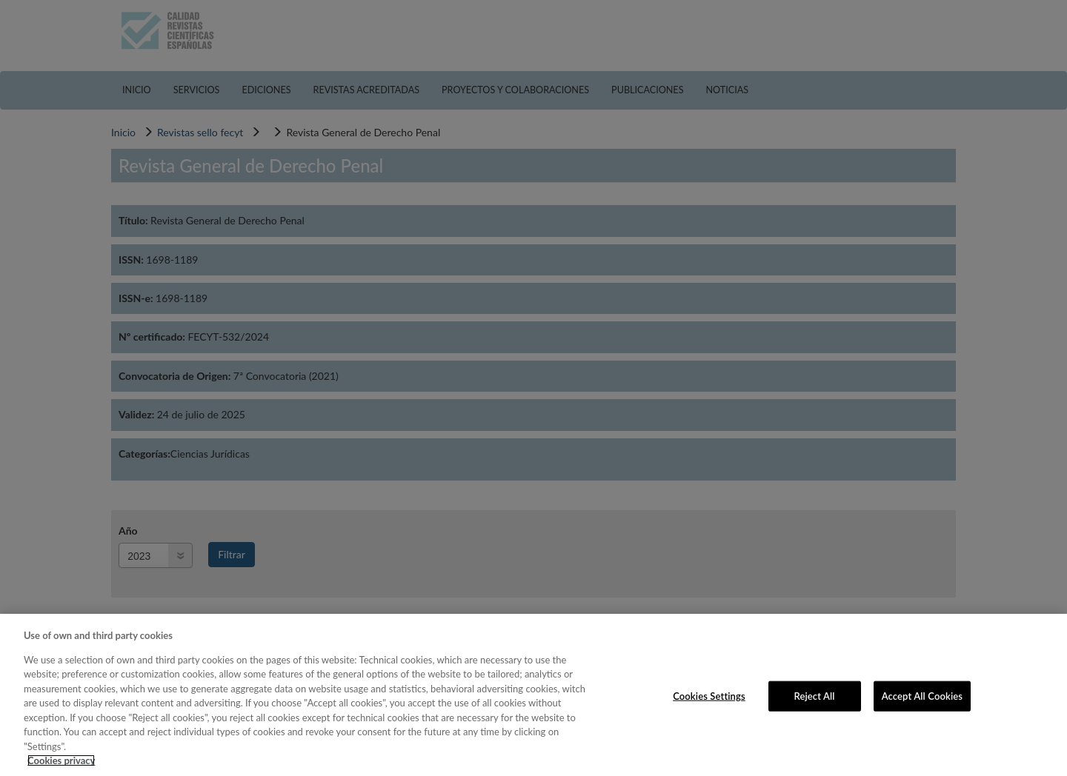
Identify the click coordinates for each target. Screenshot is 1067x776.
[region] (533, 695)
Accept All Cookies (922, 695)
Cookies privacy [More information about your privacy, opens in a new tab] (61, 760)
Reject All (814, 695)
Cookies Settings (709, 695)
